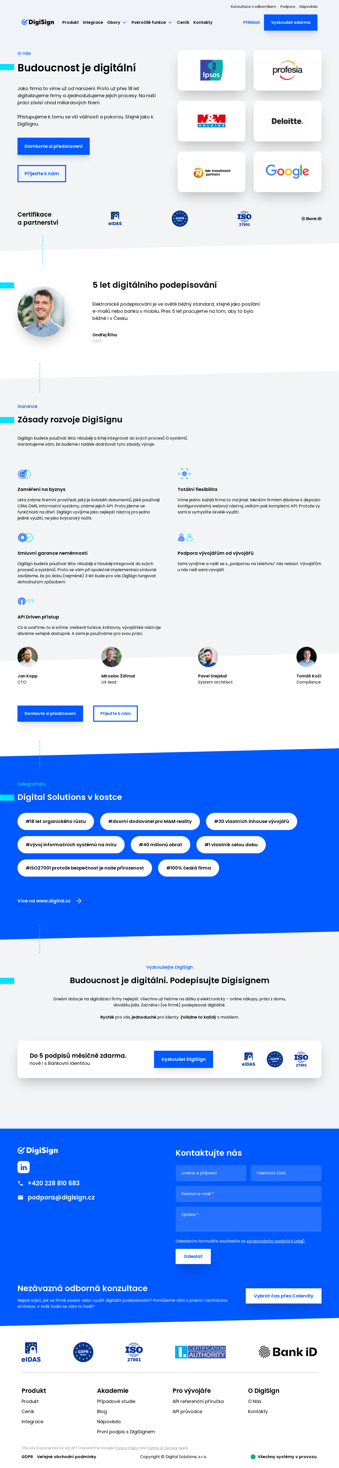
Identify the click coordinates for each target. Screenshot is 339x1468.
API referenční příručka (198, 1401)
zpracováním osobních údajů (276, 1241)
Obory (117, 22)
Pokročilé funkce (152, 22)
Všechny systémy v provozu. (287, 1457)
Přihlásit (251, 22)
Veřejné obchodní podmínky (66, 1457)
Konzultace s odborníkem (253, 6)
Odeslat (193, 1256)
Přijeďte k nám (42, 173)
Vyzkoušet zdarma (290, 22)
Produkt (70, 22)
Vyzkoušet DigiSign (183, 1059)
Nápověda (308, 6)
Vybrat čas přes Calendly (283, 1296)
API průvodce (187, 1411)
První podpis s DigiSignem (126, 1432)
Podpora (287, 6)
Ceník (183, 22)
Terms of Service (162, 1448)
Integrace (93, 22)
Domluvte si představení (54, 146)
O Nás (254, 1401)
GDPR (27, 1457)
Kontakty (203, 22)
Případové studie (116, 1401)
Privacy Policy (127, 1448)
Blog (102, 1411)
